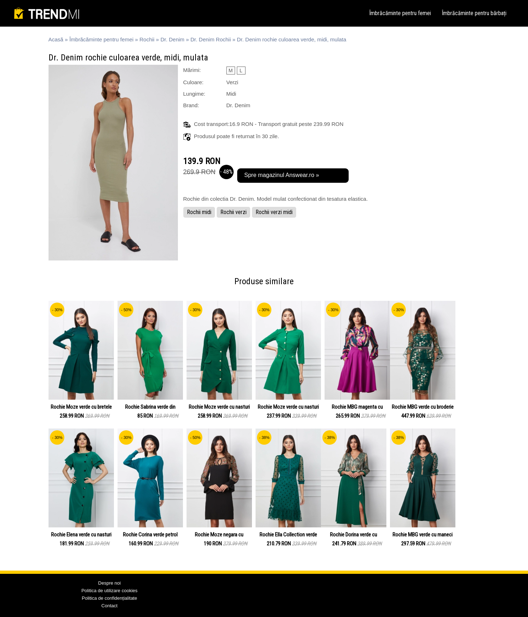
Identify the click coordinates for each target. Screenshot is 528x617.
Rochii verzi (233, 212)
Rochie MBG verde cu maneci (422, 534)
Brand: (191, 105)
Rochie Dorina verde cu (353, 534)
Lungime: (194, 94)
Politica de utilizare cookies (109, 590)
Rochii (147, 39)
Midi (231, 94)
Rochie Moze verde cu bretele (81, 407)
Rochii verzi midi (274, 212)
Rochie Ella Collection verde (288, 534)
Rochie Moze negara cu (219, 534)
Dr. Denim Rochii (210, 39)
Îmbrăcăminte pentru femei (400, 13)
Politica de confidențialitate (109, 598)
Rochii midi (199, 212)
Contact (109, 605)
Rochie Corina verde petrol (150, 534)
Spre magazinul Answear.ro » (281, 175)
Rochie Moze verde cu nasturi (219, 407)
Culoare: (193, 82)
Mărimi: (192, 70)
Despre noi (109, 583)
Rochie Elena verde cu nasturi (81, 534)
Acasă (56, 39)
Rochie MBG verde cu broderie (423, 407)
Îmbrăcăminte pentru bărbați (474, 13)
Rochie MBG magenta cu (357, 407)
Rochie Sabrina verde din (150, 407)
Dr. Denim (172, 39)
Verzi (232, 82)
